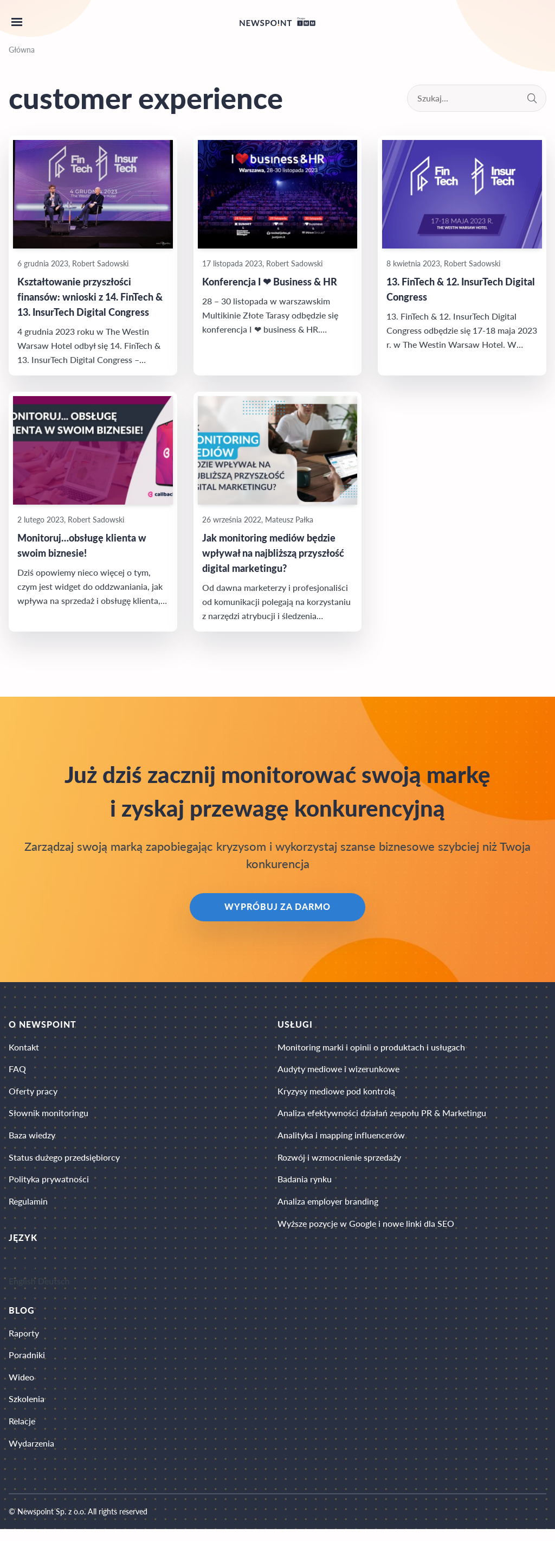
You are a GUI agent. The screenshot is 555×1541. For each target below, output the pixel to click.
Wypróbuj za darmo (277, 908)
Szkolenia (26, 1409)
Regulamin (28, 1208)
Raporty (24, 1340)
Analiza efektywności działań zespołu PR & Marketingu (382, 1117)
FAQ (17, 1071)
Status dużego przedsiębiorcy (64, 1162)
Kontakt (24, 1048)
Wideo (21, 1386)
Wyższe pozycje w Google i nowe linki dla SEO (366, 1231)
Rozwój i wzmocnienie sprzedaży (339, 1162)
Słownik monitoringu (48, 1117)
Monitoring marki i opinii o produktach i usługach (371, 1048)
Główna (22, 49)
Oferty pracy (33, 1094)
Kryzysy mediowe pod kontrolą (336, 1094)
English (22, 1288)
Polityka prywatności (49, 1185)
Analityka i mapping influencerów (341, 1140)
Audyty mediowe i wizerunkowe (338, 1071)
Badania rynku (305, 1185)
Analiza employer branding (328, 1208)
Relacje (22, 1432)
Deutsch (54, 1288)
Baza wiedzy (32, 1140)
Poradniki (27, 1363)
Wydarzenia (31, 1454)
